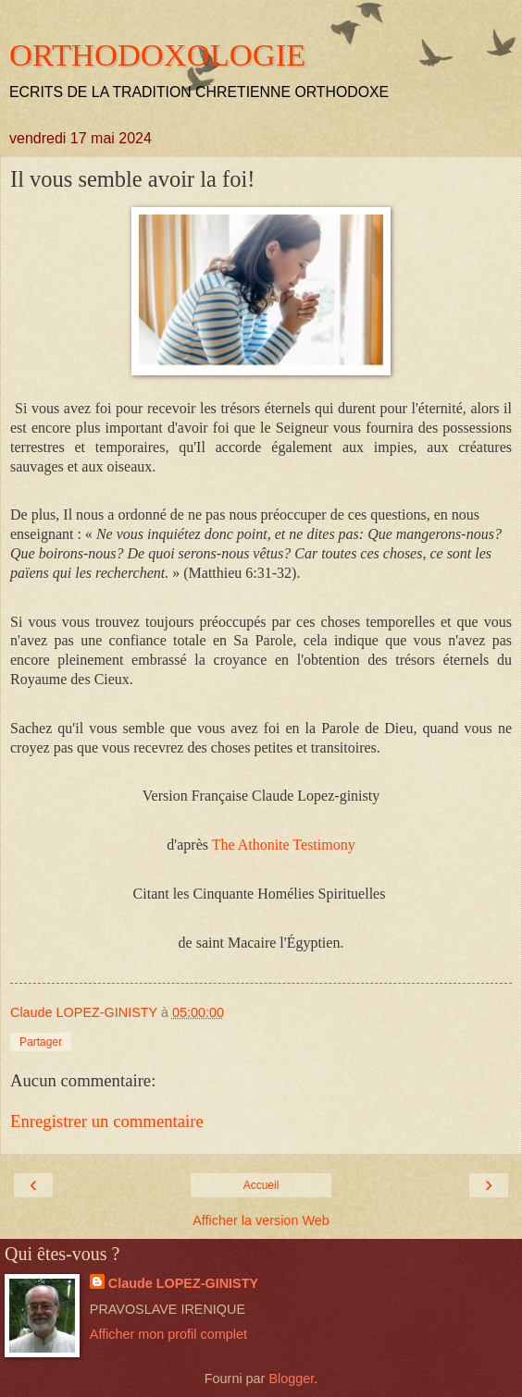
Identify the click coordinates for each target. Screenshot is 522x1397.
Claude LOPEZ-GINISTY (183, 1283)
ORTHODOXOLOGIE (157, 54)
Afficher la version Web (261, 1220)
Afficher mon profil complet (168, 1334)
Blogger (291, 1378)
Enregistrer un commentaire (107, 1121)
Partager (40, 1041)
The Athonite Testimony (283, 844)
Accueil (261, 1185)
